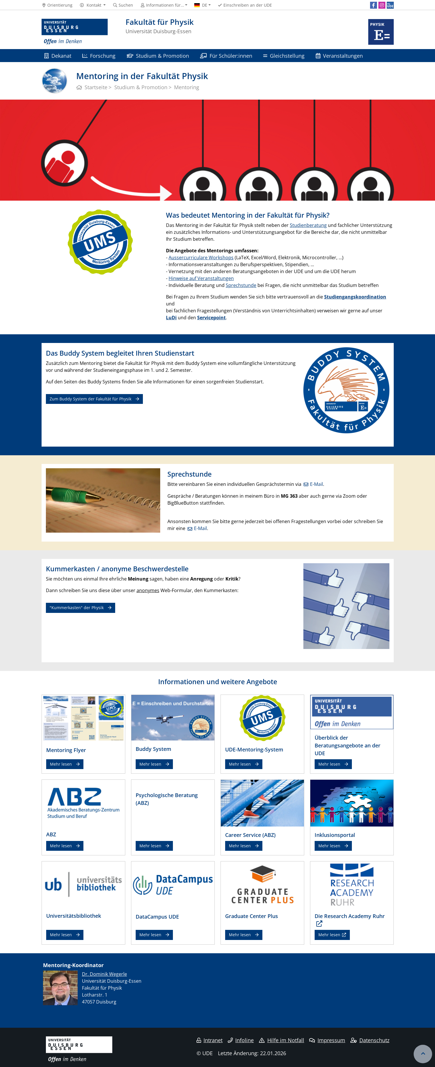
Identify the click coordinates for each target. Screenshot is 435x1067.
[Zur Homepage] (75, 32)
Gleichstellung (284, 55)
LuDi (171, 317)
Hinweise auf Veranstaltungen (201, 278)
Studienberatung (308, 225)
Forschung (98, 55)
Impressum (327, 1040)
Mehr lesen (61, 764)
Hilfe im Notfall (281, 1040)
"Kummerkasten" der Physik (77, 607)
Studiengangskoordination (355, 297)
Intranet (210, 1040)
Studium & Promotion (158, 55)
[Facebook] (373, 5)
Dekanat (57, 55)
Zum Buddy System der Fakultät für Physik (90, 399)
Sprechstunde (241, 285)
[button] (92, 5)
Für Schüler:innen (226, 55)
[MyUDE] (390, 5)
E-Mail (316, 484)
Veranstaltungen (339, 55)
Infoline (241, 1040)
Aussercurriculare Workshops (201, 257)
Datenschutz (369, 1040)
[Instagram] (381, 5)
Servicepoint (211, 317)
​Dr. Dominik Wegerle (104, 974)
